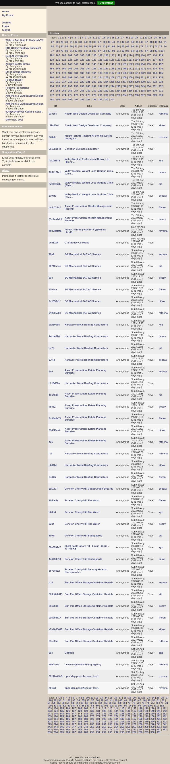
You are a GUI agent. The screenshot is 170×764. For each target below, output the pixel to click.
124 (76, 59)
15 (113, 37)
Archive (6, 22)
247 (130, 86)
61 (94, 46)
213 (155, 77)
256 (70, 90)
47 (146, 42)
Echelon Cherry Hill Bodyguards (83, 535)
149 (112, 64)
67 (123, 46)
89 (109, 51)
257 (76, 90)
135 (143, 59)
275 (70, 95)
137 (155, 59)
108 (94, 55)
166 (100, 68)
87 (99, 51)
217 (64, 81)
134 (137, 59)
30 (66, 42)
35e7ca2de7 (55, 219)
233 (161, 81)
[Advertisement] (108, 18)
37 (99, 42)
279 (94, 95)
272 (52, 95)
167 (106, 68)
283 (118, 95)
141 (64, 64)
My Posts (7, 15)
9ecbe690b (55, 336)
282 (112, 95)
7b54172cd (55, 172)
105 (76, 55)
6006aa (53, 289)
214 (161, 77)
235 (58, 86)
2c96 (51, 535)
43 (127, 42)
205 (106, 77)
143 (76, 64)
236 (64, 86)
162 (76, 68)
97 (146, 51)
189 (124, 73)
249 (143, 86)
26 (164, 37)
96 (141, 51)
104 (70, 55)
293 (64, 99)
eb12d (52, 688)
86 (94, 51)
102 (58, 55)
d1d (51, 582)
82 (76, 51)
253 (52, 90)
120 (52, 59)
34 (85, 42)
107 (88, 55)
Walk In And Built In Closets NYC (25, 40)
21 (141, 37)
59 (85, 46)
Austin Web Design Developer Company (88, 113)
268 (143, 90)
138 (161, 59)
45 (137, 42)
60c (51, 277)
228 (130, 81)
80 (66, 51)
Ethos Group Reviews (18, 72)
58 (80, 46)
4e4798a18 (55, 559)
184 (94, 73)
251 (155, 86)
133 (130, 59)
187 (112, 73)
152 (130, 64)
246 (124, 86)
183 (88, 73)
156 (155, 64)
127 (94, 59)
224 (106, 81)
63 (104, 46)
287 (143, 95)
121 (58, 59)
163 (82, 68)
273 (58, 95)
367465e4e (55, 266)
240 (88, 86)
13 (103, 37)
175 (155, 68)
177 (52, 73)
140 (58, 64)
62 (99, 46)
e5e (51, 371)
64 (109, 46)
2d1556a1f (54, 301)
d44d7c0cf (55, 207)
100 (161, 51)
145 (88, 64)
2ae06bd (53, 606)
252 (161, 86)
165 (94, 68)
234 (52, 86)
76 (165, 46)
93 (127, 51)
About (5, 170)
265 (124, 90)
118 (155, 55)
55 (66, 46)
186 (106, 73)
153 (137, 64)
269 (149, 90)
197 (58, 77)
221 (88, 81)
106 (82, 55)
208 (124, 77)
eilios (162, 125)
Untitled (69, 652)
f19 (50, 453)
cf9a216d (54, 125)
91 (118, 51)
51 (165, 42)
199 (70, 77)
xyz (161, 160)
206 (112, 77)
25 (160, 37)
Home (5, 11)
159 (58, 68)
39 (109, 42)
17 (122, 37)
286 (137, 95)
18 (127, 37)
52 (52, 46)
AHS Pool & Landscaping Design (25, 95)
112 (118, 55)
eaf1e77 (53, 488)
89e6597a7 (55, 547)
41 (118, 42)
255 (64, 90)
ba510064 (54, 324)
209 (130, 77)
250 (149, 86)
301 (112, 99)
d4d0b (52, 477)
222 (94, 81)
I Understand (106, 3)
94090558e (55, 313)
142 (70, 64)
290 (161, 95)
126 (88, 59)
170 (124, 68)
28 (57, 42)
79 (61, 51)
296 (82, 99)
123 (70, 59)
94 (132, 51)
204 (100, 77)
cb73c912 (54, 570)
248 (137, 86)
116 (143, 55)
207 (118, 77)
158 (52, 68)
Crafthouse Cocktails (77, 242)
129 (106, 59)
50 (160, 42)
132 (124, 59)
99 (156, 51)
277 (82, 95)
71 (141, 46)
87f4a (52, 359)
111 (112, 55)
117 (149, 55)
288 (149, 95)
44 (132, 42)
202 (88, 77)
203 (94, 77)
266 (130, 90)
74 (156, 46)
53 (57, 46)
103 (64, 55)
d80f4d (52, 465)
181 (76, 73)
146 (94, 64)
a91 (51, 441)
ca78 (51, 348)
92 (123, 51)
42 (123, 42)
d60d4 (52, 512)
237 (70, 86)
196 (52, 77)
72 (146, 46)
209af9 (52, 195)
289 (155, 95)
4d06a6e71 (55, 418)
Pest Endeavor (14, 80)
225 (112, 81)
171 (130, 68)
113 (124, 55)
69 (132, 46)
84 (85, 51)
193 (149, 73)
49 (156, 42)
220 (82, 81)
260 (94, 90)
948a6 (52, 137)
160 (64, 68)
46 (141, 42)
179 (64, 73)
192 (143, 73)
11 (94, 37)
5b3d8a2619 (55, 594)
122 (64, 59)
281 (106, 95)
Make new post (14, 119)
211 (143, 77)
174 (149, 68)
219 (76, 81)
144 (82, 64)
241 (94, 86)
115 (137, 55)
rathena (163, 113)
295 (76, 99)
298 (94, 99)
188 (118, 73)
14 (108, 37)
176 (161, 68)
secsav (163, 195)
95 (137, 51)
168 (112, 68)
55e (51, 652)
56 (71, 46)
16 (117, 37)
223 (100, 81)
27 (52, 42)
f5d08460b (55, 184)
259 (88, 90)
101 (52, 55)
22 (146, 37)
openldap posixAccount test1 (82, 676)
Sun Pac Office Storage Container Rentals (89, 582)
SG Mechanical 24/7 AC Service (83, 254)
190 (130, 73)
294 (70, 99)
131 (118, 59)
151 (124, 64)
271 (161, 90)
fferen (162, 207)
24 (155, 37)
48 (151, 42)
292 (58, 99)
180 (70, 73)
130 (112, 59)
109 (100, 55)
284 (124, 95)
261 (100, 90)
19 (131, 37)
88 (104, 51)
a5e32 (52, 406)
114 (130, 55)
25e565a (53, 641)
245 (118, 86)
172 (137, 68)
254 (58, 90)
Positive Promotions (17, 87)
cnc (161, 652)
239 (82, 86)
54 (61, 46)
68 (127, 46)
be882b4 (53, 242)
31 (71, 42)
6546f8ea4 (54, 430)
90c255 (53, 113)
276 (76, 95)
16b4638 (53, 395)
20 (136, 37)
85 (90, 51)
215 (52, 81)
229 (137, 81)
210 (137, 77)
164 (88, 68)
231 (149, 81)
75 (160, 46)
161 (70, 68)
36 (94, 42)
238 (76, 86)
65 (113, 46)
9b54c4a (53, 500)
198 (64, 77)
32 (76, 42)
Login (5, 26)
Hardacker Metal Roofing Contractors (86, 324)
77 (52, 51)
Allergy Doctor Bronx (18, 64)
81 (71, 51)
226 (118, 81)
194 (155, 73)
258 (82, 90)
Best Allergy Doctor (17, 56)
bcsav (162, 172)
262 (106, 90)
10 (89, 37)
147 (100, 64)
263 (112, 90)
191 (137, 73)
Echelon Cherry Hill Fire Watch (82, 500)
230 (143, 81)
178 (58, 73)
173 (143, 68)
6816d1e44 (55, 148)
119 (161, 55)
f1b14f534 (54, 160)
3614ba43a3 (55, 676)
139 (52, 64)
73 (151, 46)
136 (149, 59)
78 (57, 51)
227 (124, 81)
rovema (163, 137)
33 (80, 42)
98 (151, 51)
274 (64, 95)
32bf (51, 524)
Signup (6, 30)
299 (100, 99)
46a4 (51, 254)
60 (90, 46)
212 (149, 77)
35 (90, 42)
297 (88, 99)
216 (58, 81)
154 (143, 64)
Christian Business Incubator (82, 148)
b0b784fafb (55, 231)
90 (113, 51)
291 (52, 99)
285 (130, 95)
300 (106, 99)
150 (118, 64)
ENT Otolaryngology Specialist (23, 48)
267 (137, 90)
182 (82, 73)
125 (82, 59)
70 (137, 46)
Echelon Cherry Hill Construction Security (89, 488)
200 (76, 77)
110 (106, 55)
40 (113, 42)
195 (161, 73)
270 (155, 90)
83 (80, 51)
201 (82, 77)
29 (61, 42)
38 (104, 42)
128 (100, 59)
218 (70, 81)
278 (88, 95)
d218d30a (54, 383)
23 (150, 37)
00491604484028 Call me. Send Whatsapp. (30, 111)
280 (100, 95)
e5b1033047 (55, 629)
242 (100, 86)
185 (100, 73)
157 (161, 64)
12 (99, 37)
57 (76, 46)
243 (106, 86)
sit (160, 184)
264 (118, 90)
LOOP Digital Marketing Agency (83, 664)
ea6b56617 (55, 617)
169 (118, 68)
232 (155, 81)
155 (149, 64)
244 (112, 86)
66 (118, 46)
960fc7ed (54, 664)
